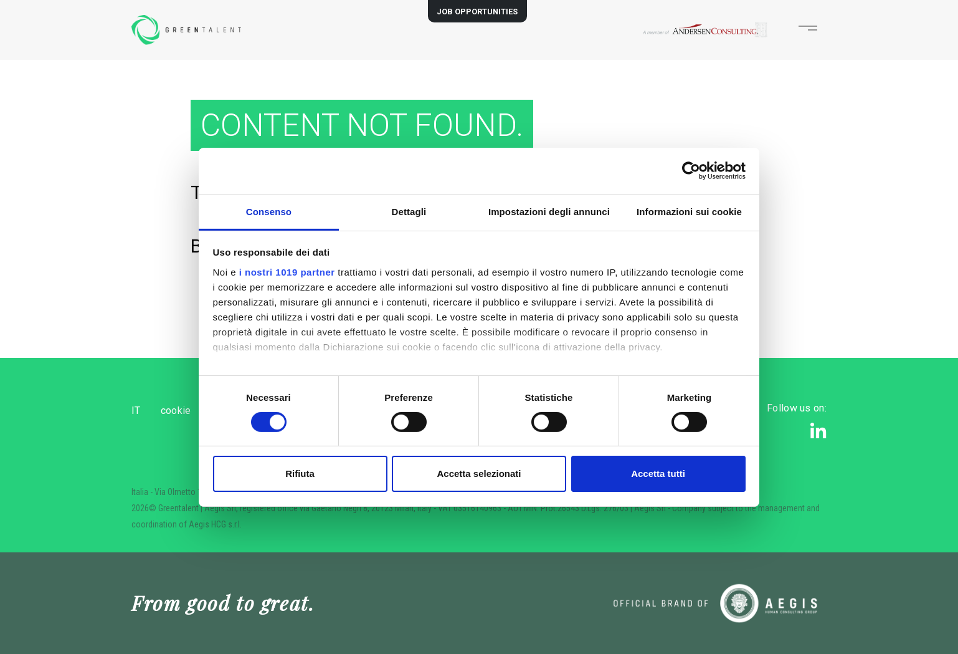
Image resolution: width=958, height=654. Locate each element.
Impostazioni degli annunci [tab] (549, 211)
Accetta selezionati (479, 473)
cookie (196, 410)
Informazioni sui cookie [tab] (689, 211)
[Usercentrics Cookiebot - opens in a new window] (691, 170)
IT (136, 410)
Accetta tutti (658, 473)
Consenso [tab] (269, 211)
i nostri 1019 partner (287, 271)
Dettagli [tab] (409, 211)
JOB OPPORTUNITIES (477, 11)
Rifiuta (300, 473)
